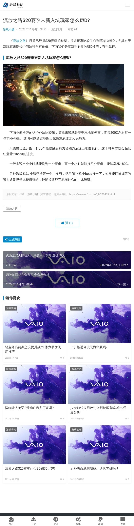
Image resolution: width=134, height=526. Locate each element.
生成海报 (12, 239)
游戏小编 (8, 29)
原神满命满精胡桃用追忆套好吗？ (94, 468)
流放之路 (19, 41)
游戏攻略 (57, 29)
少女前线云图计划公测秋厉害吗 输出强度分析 (98, 410)
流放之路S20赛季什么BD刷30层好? (30, 468)
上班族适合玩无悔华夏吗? (89, 347)
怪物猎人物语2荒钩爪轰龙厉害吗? (29, 408)
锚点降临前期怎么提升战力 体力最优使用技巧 (33, 349)
